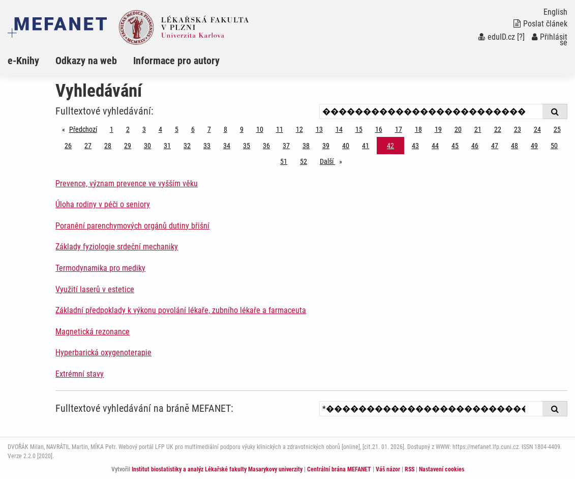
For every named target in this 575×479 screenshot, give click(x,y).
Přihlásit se (549, 39)
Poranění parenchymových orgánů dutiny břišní (132, 226)
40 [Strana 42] (345, 146)
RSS (409, 469)
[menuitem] (31, 60)
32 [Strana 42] (187, 146)
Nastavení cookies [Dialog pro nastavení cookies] (441, 469)
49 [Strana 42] (534, 146)
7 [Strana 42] (209, 129)
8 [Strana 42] (225, 129)
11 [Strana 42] (279, 129)
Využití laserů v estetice (94, 289)
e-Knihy (23, 60)
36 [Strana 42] (266, 146)
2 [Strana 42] (128, 129)
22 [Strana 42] (497, 129)
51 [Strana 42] (283, 161)
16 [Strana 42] (378, 129)
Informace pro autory (176, 60)
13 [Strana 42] (319, 129)
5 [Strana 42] (176, 129)
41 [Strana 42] (365, 146)
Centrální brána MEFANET (339, 469)
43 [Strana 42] (415, 146)
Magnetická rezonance (92, 331)
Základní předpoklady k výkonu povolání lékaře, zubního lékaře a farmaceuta (180, 310)
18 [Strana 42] (418, 129)
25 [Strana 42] (557, 129)
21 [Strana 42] (477, 129)
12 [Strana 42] (299, 129)
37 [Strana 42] (286, 146)
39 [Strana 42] (325, 146)
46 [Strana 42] (474, 146)
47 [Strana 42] (494, 146)
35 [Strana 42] (246, 146)
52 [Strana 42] (303, 161)
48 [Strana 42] (514, 146)
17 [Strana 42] (398, 129)
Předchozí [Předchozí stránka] (85, 128)
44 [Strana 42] (435, 146)
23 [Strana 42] (517, 129)
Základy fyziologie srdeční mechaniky (116, 246)
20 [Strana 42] (458, 129)
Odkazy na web (86, 60)
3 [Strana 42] (144, 129)
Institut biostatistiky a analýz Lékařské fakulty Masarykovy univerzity (217, 469)
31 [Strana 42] (167, 146)
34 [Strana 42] (226, 146)
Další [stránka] (333, 160)
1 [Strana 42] (111, 129)
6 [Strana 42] (193, 129)
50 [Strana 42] (554, 146)
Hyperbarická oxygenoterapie (103, 352)
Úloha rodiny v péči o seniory (102, 204)
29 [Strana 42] (127, 146)
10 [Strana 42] (259, 129)
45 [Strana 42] (455, 146)
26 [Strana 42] (68, 146)
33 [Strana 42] (206, 146)
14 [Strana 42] (339, 129)
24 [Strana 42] (537, 129)
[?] (521, 37)
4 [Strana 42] (160, 129)
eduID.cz (496, 37)
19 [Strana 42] (438, 129)
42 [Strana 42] (390, 146)
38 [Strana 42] (306, 146)
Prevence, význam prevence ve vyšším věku (126, 183)
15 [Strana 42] (358, 129)
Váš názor (388, 469)
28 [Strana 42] (107, 146)
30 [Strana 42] (147, 146)
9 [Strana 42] (242, 129)
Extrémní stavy (79, 374)
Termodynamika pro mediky (100, 268)
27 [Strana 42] (88, 146)
